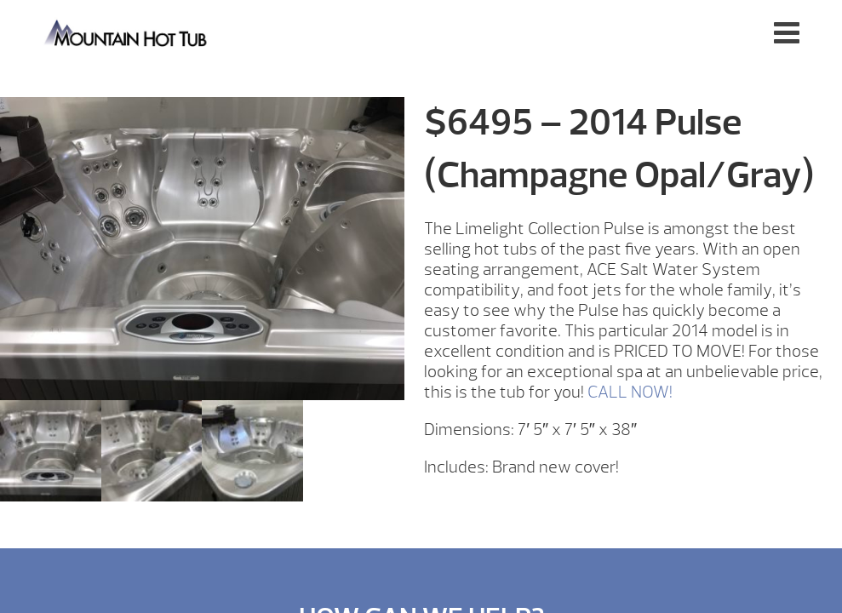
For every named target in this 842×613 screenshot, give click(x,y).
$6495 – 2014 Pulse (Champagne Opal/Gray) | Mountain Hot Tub (126, 32)
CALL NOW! (630, 392)
